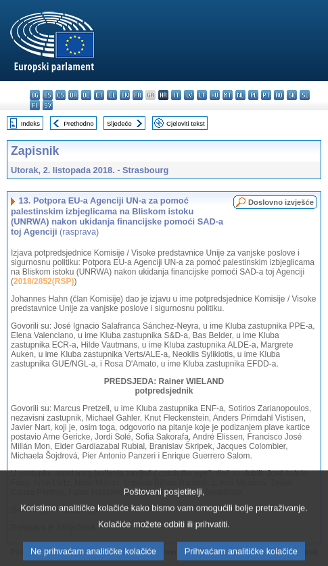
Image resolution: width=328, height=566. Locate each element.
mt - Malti (227, 95)
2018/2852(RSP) (44, 281)
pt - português (266, 95)
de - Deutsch (86, 95)
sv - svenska (48, 105)
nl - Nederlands (240, 95)
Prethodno (78, 123)
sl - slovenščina (305, 95)
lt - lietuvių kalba (202, 95)
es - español (48, 95)
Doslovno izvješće (281, 202)
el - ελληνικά (112, 95)
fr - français (138, 95)
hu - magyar (215, 95)
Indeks (30, 123)
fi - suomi (35, 105)
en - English (125, 95)
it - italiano (176, 95)
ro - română (279, 95)
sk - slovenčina (292, 95)
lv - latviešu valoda (189, 95)
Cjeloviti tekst (185, 123)
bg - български (35, 95)
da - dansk (73, 95)
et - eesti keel (99, 95)
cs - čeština (60, 95)
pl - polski (253, 95)
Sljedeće (119, 123)
